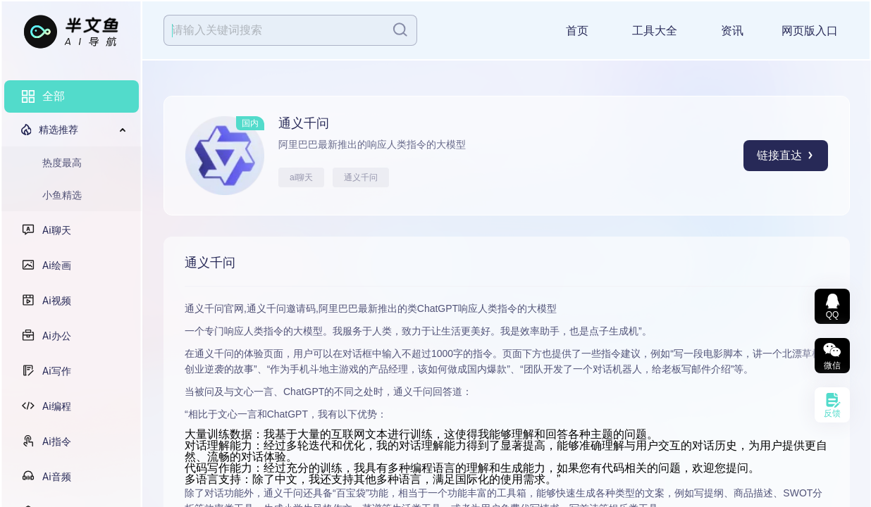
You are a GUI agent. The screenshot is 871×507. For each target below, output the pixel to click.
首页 (577, 31)
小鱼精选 (62, 195)
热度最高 (62, 162)
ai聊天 (301, 177)
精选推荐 (58, 129)
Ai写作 (56, 371)
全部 (53, 96)
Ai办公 (56, 336)
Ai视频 (56, 300)
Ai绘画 (56, 265)
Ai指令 (56, 441)
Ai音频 (56, 476)
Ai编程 (56, 406)
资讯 (732, 31)
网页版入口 (810, 31)
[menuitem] (71, 96)
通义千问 (361, 177)
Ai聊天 (56, 230)
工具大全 (654, 31)
